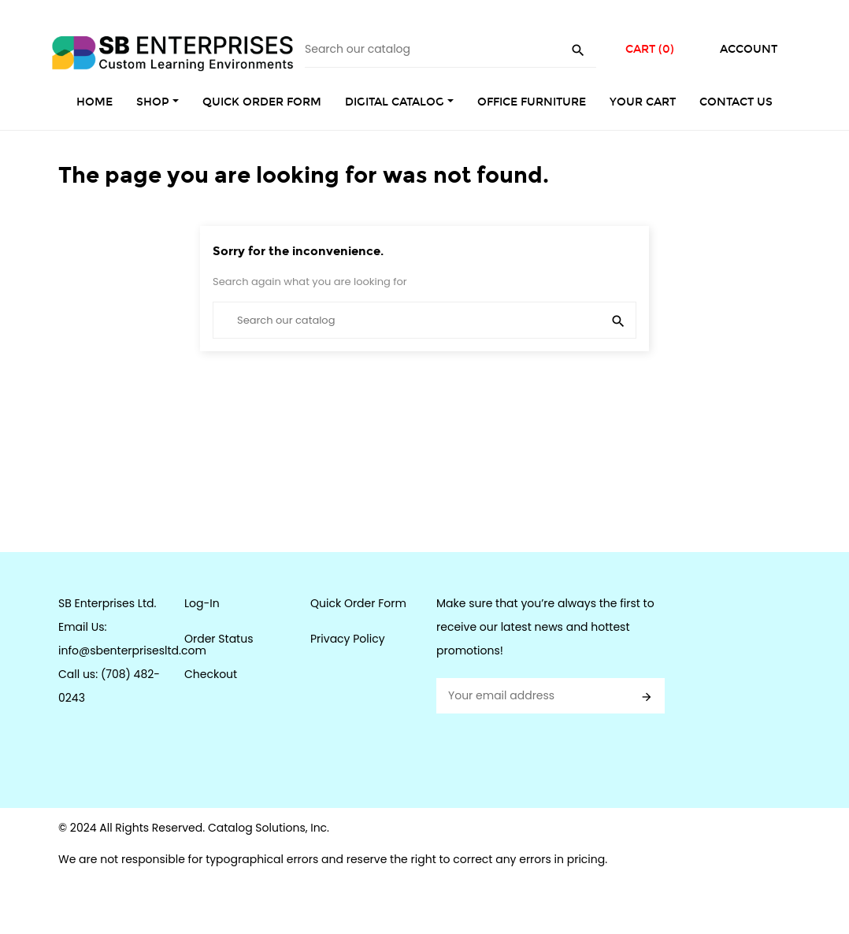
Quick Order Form (358, 603)
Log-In (202, 603)
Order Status (218, 639)
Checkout (210, 674)
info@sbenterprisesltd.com (132, 650)
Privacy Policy (347, 639)
